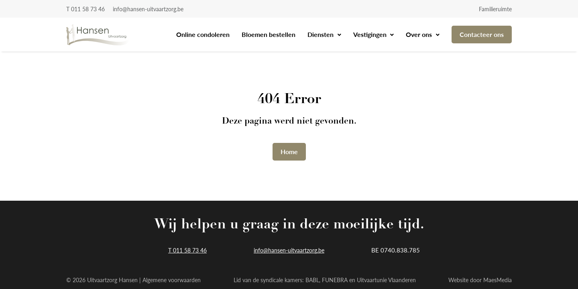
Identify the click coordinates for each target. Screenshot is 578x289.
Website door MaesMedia (480, 280)
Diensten (321, 34)
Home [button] (289, 151)
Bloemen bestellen (268, 34)
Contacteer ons (482, 34)
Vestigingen (370, 34)
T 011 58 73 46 (85, 9)
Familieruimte (495, 9)
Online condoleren (203, 34)
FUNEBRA (335, 280)
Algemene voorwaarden (171, 280)
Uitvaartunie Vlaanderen (386, 280)
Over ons (420, 34)
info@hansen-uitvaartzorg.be (148, 9)
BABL (312, 280)
